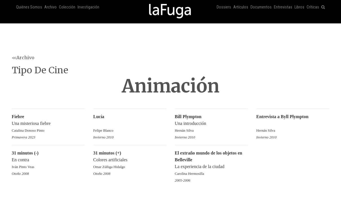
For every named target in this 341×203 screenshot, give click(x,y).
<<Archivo (23, 57)
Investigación (88, 7)
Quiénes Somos (29, 7)
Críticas (313, 7)
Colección (67, 7)
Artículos (240, 7)
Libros (299, 7)
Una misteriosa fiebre (48, 124)
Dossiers (224, 7)
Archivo (50, 7)
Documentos (261, 7)
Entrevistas (283, 7)
